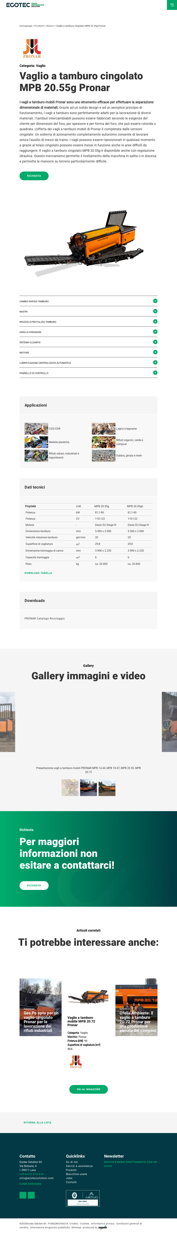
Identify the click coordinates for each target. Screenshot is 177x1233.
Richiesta (34, 175)
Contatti (71, 1182)
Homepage (26, 26)
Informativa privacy (103, 1223)
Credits (74, 1223)
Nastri (50, 26)
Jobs (69, 1178)
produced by (95, 1227)
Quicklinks (75, 1156)
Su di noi (72, 1162)
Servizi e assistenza (79, 1166)
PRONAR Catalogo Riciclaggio (45, 618)
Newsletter (114, 1156)
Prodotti (39, 26)
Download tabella (40, 573)
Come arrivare (30, 1183)
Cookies (84, 1223)
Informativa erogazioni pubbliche (50, 1227)
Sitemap (76, 1227)
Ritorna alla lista (35, 1122)
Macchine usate (76, 1174)
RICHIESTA (34, 885)
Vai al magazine (88, 1089)
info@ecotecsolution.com (37, 1178)
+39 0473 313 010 (32, 1174)
